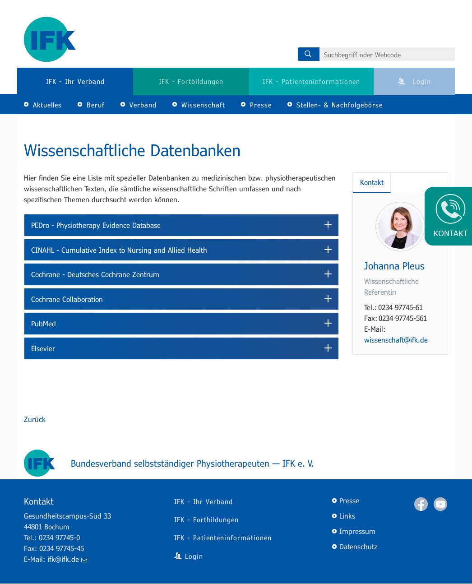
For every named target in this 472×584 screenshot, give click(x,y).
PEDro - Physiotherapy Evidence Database (96, 225)
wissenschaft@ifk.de (396, 339)
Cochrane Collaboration (67, 299)
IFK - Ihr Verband (75, 81)
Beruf (96, 105)
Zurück (35, 419)
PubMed (43, 323)
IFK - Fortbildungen (191, 81)
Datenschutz (358, 546)
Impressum (357, 531)
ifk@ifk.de (67, 559)
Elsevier (43, 348)
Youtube (440, 504)
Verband (143, 105)
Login (414, 81)
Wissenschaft (203, 105)
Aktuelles (47, 105)
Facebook (421, 504)
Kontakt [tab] (372, 182)
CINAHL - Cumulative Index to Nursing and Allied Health (119, 250)
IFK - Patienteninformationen (311, 81)
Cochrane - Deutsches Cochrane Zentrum (95, 274)
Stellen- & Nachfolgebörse (339, 105)
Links (347, 515)
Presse (261, 105)
